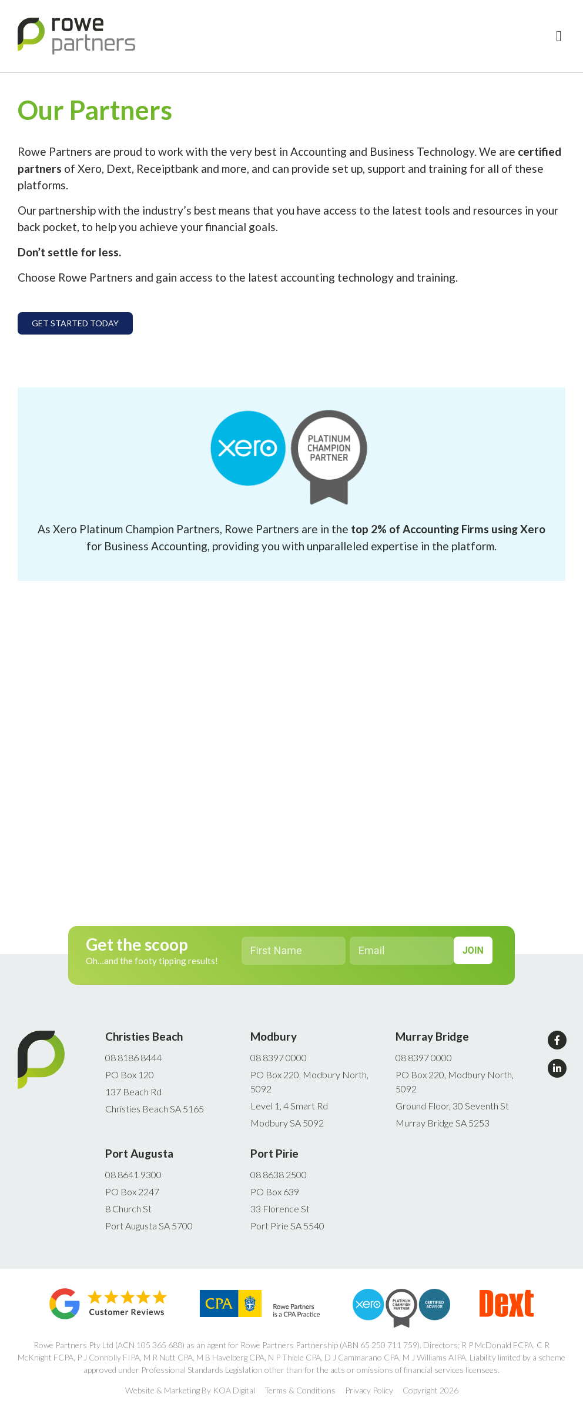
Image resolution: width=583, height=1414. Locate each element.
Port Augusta (139, 1153)
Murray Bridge (432, 1036)
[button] (558, 36)
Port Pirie (274, 1153)
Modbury (273, 1036)
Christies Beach (144, 1036)
